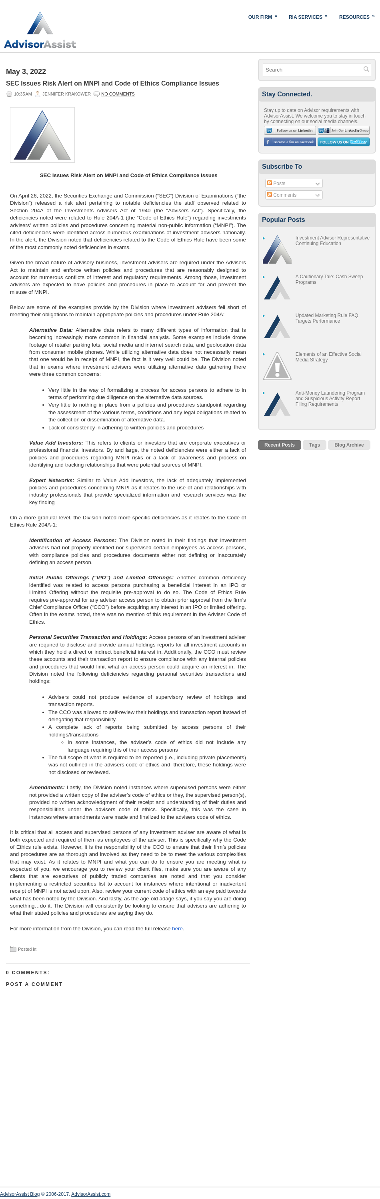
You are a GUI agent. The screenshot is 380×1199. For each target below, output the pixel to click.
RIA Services (311, 15)
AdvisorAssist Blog (20, 1194)
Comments (281, 195)
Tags (314, 445)
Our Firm (265, 15)
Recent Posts (279, 445)
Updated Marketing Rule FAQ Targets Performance (327, 318)
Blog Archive (349, 445)
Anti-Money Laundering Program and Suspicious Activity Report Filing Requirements (330, 398)
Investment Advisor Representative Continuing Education (333, 240)
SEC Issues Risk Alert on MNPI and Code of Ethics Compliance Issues (112, 83)
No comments (118, 94)
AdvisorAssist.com (90, 1194)
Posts (276, 183)
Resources (359, 15)
